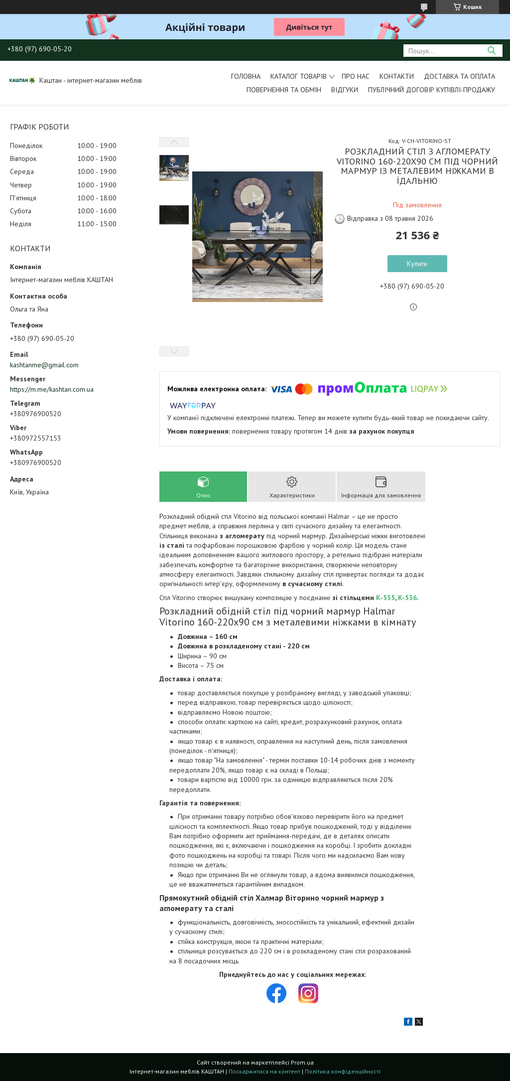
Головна (245, 76)
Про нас (356, 76)
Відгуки (344, 89)
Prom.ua (302, 1062)
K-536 (407, 597)
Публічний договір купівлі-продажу (431, 89)
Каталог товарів (298, 76)
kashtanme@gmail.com (44, 364)
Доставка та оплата (459, 76)
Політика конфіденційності (343, 1071)
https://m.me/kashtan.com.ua (52, 389)
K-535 (385, 597)
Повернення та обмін (284, 89)
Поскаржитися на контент (264, 1071)
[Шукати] (491, 50)
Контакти (397, 76)
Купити (417, 263)
